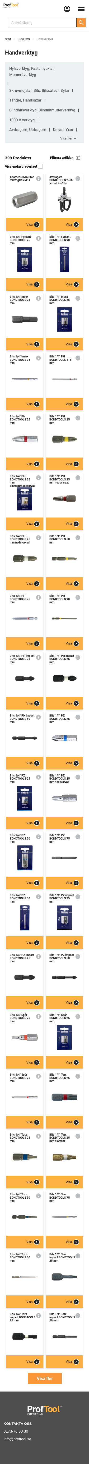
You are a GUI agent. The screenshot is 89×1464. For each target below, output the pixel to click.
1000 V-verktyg (22, 120)
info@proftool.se (17, 1439)
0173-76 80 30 (16, 1431)
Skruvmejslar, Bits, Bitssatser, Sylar (39, 90)
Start (8, 39)
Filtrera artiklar (65, 158)
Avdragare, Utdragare (27, 129)
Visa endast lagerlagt (23, 166)
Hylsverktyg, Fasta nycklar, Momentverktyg (32, 71)
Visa (33, 224)
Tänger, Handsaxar (25, 100)
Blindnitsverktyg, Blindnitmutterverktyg (42, 110)
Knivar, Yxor (63, 129)
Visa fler (69, 138)
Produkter (24, 39)
